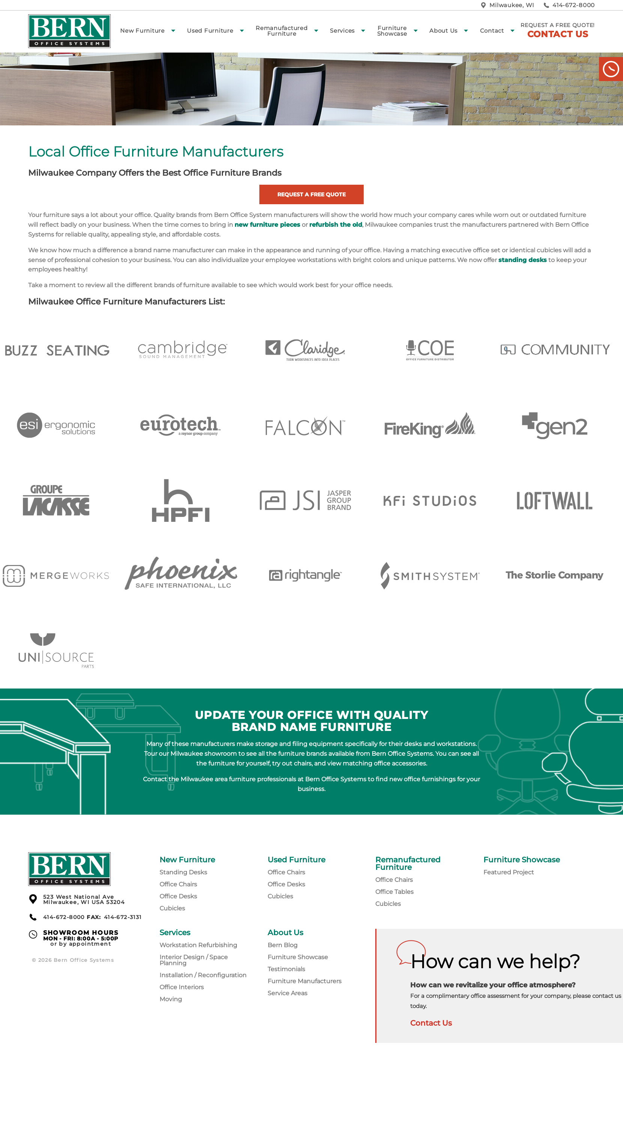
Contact (492, 30)
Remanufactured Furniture (282, 30)
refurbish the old (335, 224)
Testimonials (286, 969)
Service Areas (287, 993)
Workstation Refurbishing (198, 945)
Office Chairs (178, 884)
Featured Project (508, 872)
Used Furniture (210, 30)
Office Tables (394, 891)
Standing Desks (183, 872)
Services (342, 30)
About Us (443, 30)
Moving (171, 999)
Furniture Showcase (392, 30)
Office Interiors (182, 987)
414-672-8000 (573, 5)
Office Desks (178, 896)
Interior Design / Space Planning (194, 960)
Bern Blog (283, 945)
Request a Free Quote (311, 194)
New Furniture (142, 30)
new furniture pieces (267, 224)
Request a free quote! (558, 30)
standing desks (522, 260)
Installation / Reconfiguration (203, 975)
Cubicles (172, 908)
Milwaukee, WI (511, 5)
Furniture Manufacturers (305, 981)
